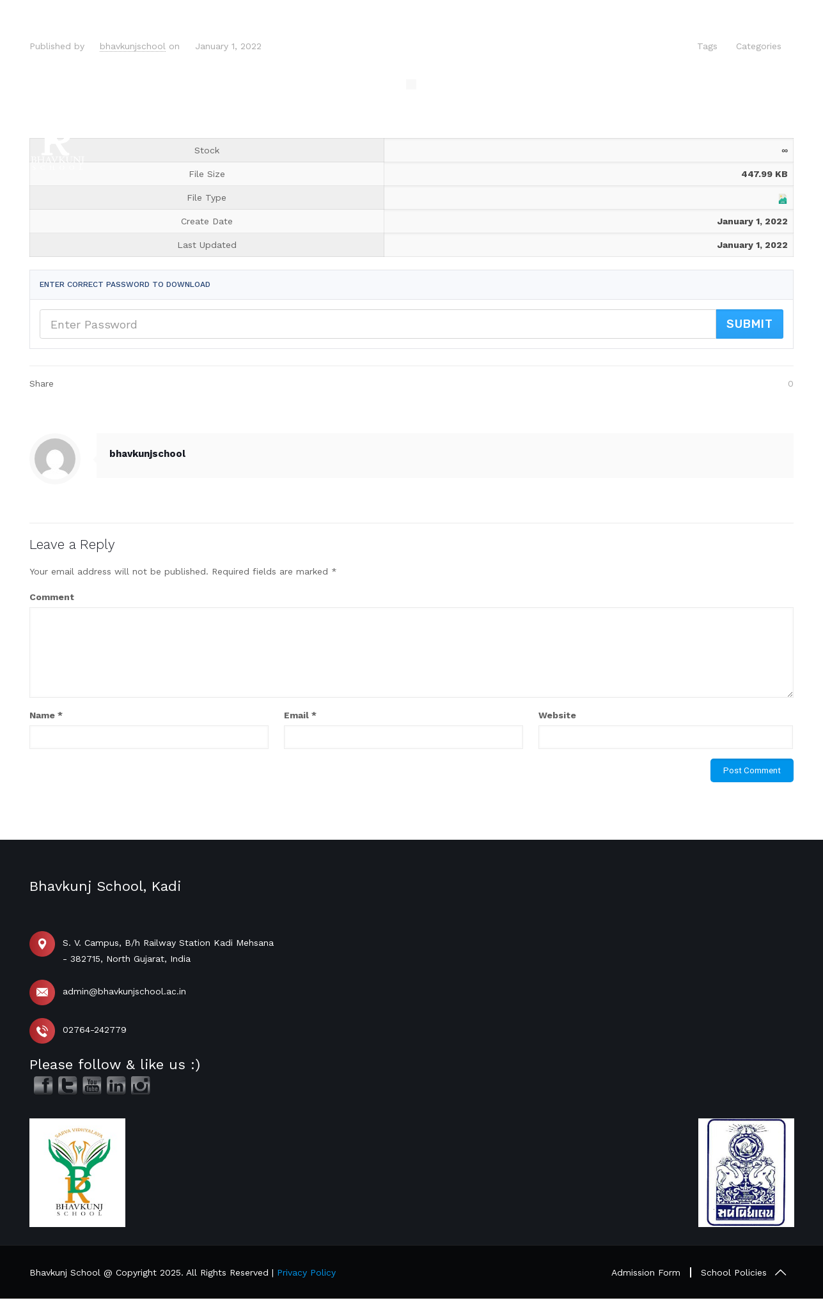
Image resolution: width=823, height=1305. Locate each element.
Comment (51, 597)
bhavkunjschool (133, 46)
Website (557, 715)
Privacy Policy (306, 1272)
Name (46, 715)
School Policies (734, 1272)
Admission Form (645, 1272)
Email (300, 715)
